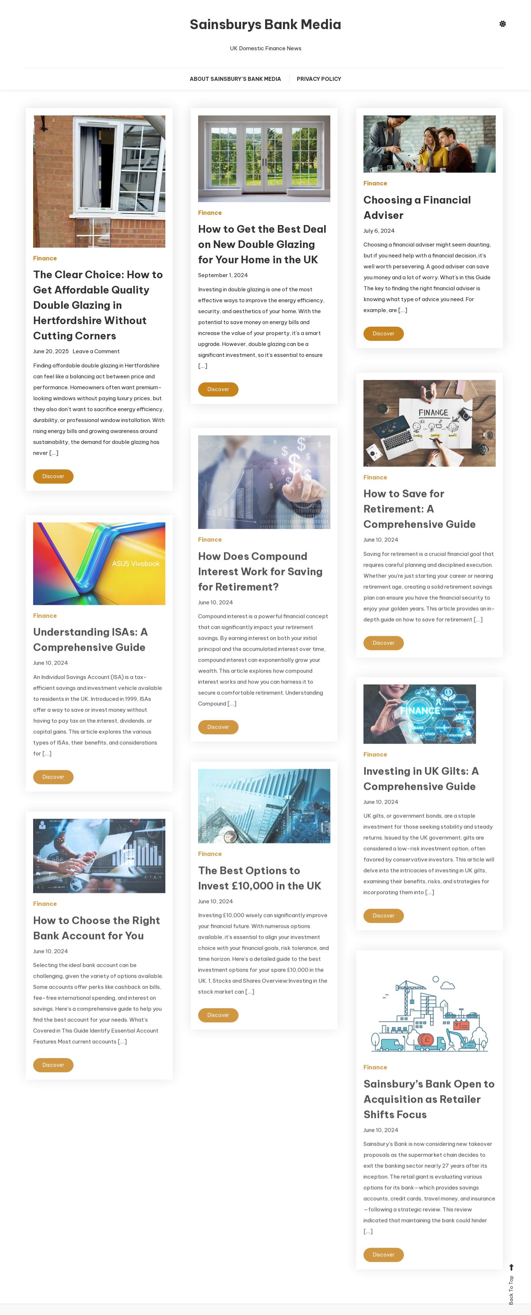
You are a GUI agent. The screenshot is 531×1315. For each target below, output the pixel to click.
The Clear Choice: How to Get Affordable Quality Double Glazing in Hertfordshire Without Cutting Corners (98, 305)
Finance (45, 258)
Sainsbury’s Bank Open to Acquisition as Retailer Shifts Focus (429, 1114)
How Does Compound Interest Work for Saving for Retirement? (260, 587)
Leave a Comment (96, 351)
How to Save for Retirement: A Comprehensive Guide (419, 524)
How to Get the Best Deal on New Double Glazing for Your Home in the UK (262, 244)
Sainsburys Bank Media (265, 24)
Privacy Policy (319, 79)
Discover (53, 476)
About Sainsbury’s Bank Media (235, 79)
